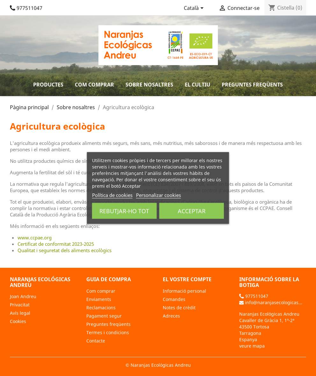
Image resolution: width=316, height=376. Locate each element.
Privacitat (20, 305)
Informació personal (184, 291)
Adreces (171, 316)
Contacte (95, 341)
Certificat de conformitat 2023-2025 (56, 244)
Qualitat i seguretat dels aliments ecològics (64, 250)
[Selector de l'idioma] (195, 8)
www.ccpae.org (35, 237)
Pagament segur (104, 316)
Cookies (18, 321)
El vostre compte (187, 279)
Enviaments (98, 299)
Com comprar (94, 84)
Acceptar (191, 211)
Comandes (174, 299)
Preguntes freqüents (252, 84)
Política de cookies (112, 195)
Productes (48, 84)
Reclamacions (101, 308)
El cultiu (197, 84)
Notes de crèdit (179, 308)
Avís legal (20, 313)
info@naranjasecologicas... (270, 302)
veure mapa (252, 346)
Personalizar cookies (158, 195)
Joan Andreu (23, 296)
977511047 (26, 7)
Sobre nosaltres (149, 84)
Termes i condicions (107, 332)
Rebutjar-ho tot (124, 211)
